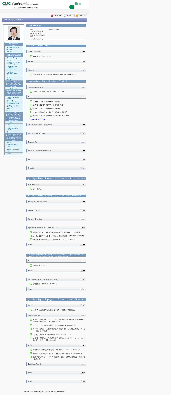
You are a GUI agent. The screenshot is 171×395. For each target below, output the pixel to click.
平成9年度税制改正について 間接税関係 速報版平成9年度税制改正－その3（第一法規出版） (59, 358)
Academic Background (13, 58)
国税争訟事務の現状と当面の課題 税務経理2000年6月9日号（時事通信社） (57, 350)
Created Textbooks (12, 101)
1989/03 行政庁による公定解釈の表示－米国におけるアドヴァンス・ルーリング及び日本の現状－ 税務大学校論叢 (59, 339)
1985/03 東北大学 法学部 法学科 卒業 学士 (49, 92)
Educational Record (13, 149)
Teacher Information (13, 47)
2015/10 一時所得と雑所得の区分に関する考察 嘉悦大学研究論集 (54, 325)
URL (8, 77)
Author (9, 142)
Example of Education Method (13, 98)
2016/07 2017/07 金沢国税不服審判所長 (46, 108)
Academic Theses (12, 144)
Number (9, 49)
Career (9, 60)
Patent (9, 124)
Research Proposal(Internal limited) (12, 73)
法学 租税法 (37, 189)
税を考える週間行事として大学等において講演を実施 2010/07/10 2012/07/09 (58, 236)
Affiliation (9, 52)
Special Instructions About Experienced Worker (12, 107)
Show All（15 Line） (38, 119)
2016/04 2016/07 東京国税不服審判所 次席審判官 (50, 112)
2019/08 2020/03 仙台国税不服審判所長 (46, 101)
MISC (8, 147)
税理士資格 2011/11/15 (41, 265)
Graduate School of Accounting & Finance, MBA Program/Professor (54, 74)
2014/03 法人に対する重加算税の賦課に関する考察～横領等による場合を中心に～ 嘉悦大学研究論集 (59, 330)
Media (9, 153)
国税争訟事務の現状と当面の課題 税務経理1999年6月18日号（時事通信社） (58, 353)
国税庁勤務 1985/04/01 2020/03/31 (45, 284)
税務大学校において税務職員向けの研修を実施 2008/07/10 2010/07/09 (56, 232)
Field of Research (12, 88)
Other (8, 110)
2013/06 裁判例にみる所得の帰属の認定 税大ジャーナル (52, 334)
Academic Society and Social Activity (13, 63)
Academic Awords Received (12, 66)
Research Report (12, 69)
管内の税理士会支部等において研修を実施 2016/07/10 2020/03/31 (55, 239)
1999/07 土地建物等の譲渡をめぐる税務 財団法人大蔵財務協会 (54, 310)
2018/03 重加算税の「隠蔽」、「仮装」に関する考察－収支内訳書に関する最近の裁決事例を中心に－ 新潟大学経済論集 (59, 321)
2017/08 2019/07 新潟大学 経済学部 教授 (48, 105)
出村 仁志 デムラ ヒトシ (42, 56)
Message (9, 79)
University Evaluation (13, 103)
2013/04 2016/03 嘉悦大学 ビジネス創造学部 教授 (51, 116)
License (9, 122)
